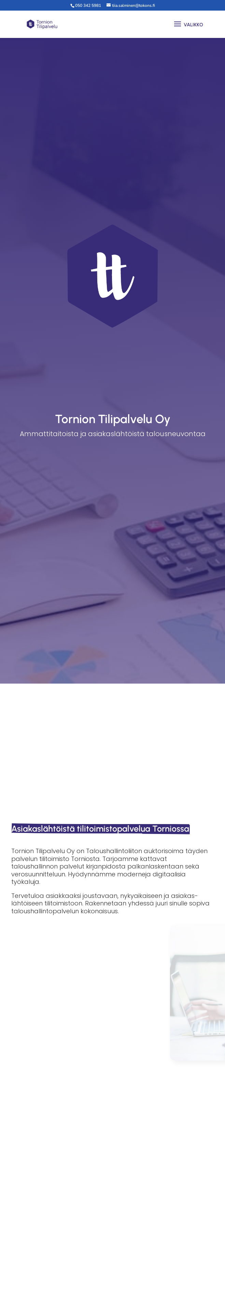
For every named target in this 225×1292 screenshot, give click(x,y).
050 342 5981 (88, 5)
